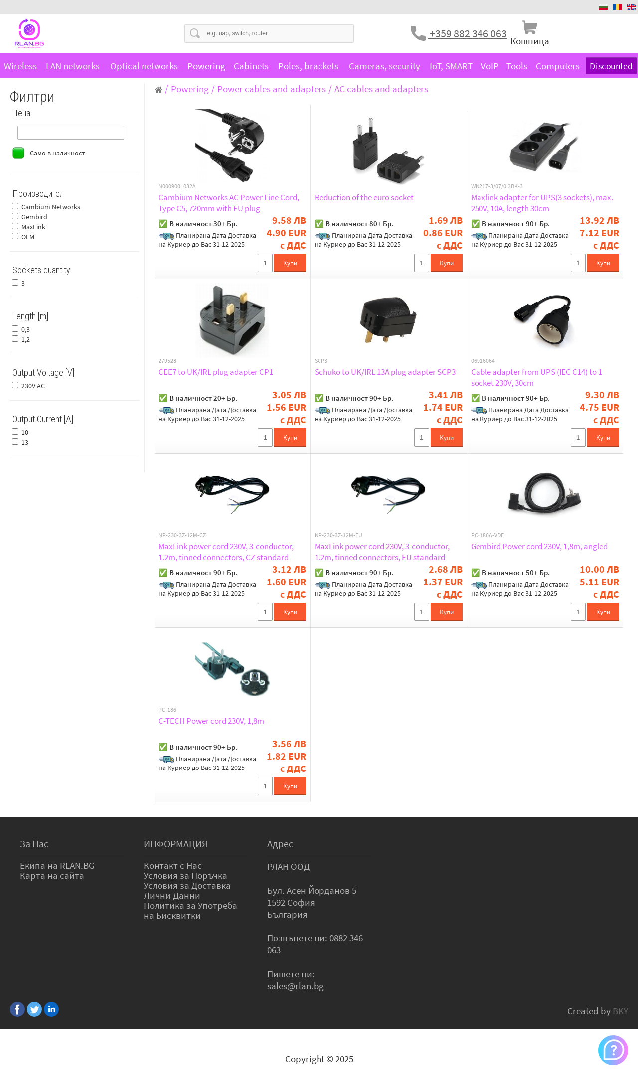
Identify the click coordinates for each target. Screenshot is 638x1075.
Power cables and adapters (271, 89)
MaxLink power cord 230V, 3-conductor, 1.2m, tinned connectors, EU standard (382, 552)
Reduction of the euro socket (364, 197)
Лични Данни (172, 895)
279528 (167, 361)
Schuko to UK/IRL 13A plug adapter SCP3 (385, 371)
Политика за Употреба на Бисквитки (190, 910)
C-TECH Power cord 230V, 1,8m (211, 720)
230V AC (33, 385)
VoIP (490, 66)
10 (24, 432)
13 (24, 442)
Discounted (611, 66)
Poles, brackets (308, 66)
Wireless (20, 66)
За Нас (34, 843)
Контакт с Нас (173, 865)
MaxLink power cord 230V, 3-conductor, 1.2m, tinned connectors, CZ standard (226, 552)
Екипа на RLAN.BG (57, 865)
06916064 (483, 361)
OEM (27, 236)
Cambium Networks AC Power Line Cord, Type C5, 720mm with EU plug (229, 203)
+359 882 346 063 (467, 33)
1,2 (25, 339)
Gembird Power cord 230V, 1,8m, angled (539, 546)
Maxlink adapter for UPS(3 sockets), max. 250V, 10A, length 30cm (542, 203)
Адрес (280, 843)
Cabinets (251, 66)
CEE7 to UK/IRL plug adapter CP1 (216, 371)
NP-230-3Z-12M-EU (338, 535)
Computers (558, 66)
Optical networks (144, 66)
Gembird (34, 216)
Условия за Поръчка (185, 875)
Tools (516, 66)
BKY (620, 1011)
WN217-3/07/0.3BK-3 (497, 186)
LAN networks (73, 66)
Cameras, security (384, 66)
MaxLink (33, 226)
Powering (206, 66)
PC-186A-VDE (487, 535)
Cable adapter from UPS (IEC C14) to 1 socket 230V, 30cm (536, 377)
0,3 (25, 329)
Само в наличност (57, 153)
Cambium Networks (50, 206)
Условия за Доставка (187, 885)
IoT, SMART (451, 66)
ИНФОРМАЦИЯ (176, 843)
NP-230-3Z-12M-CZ (182, 535)
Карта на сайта (52, 875)
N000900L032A (177, 186)
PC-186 (167, 710)
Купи (290, 263)
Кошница (529, 41)
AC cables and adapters (381, 89)
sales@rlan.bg (295, 986)
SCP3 (321, 361)
